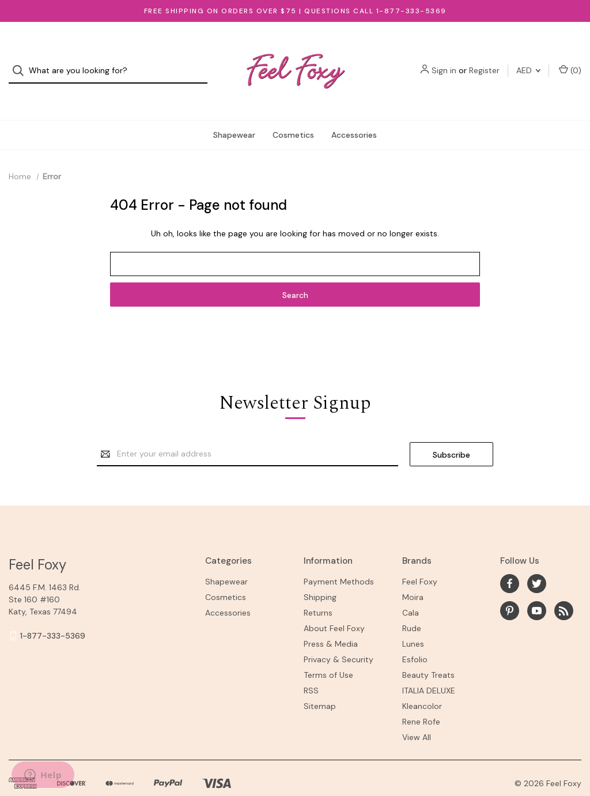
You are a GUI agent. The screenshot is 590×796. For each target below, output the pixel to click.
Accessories (354, 112)
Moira (412, 574)
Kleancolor (422, 683)
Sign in (444, 59)
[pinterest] (510, 588)
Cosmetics (293, 112)
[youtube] (537, 588)
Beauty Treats (428, 652)
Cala (410, 589)
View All (416, 714)
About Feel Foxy (334, 605)
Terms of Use (328, 652)
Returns (318, 589)
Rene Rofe (421, 698)
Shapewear (234, 112)
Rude (411, 605)
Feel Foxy (419, 558)
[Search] (22, 60)
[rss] (564, 588)
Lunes (413, 621)
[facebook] (510, 560)
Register (484, 59)
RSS (311, 667)
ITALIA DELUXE (428, 667)
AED (528, 59)
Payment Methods (339, 558)
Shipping (320, 574)
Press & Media (331, 621)
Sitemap (320, 683)
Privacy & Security (338, 636)
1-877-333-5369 (52, 613)
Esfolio (415, 636)
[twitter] (537, 560)
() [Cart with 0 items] (570, 59)
